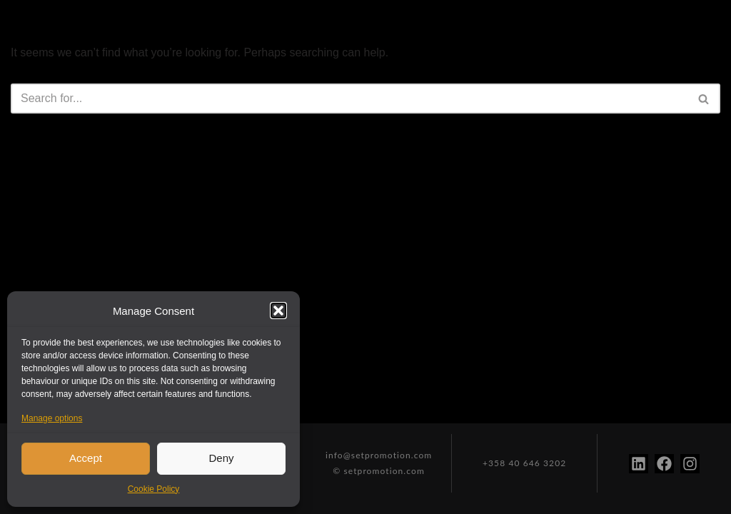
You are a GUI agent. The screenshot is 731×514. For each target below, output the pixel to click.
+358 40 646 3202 (524, 463)
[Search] (349, 99)
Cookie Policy (154, 489)
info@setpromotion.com (379, 455)
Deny (220, 458)
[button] (278, 310)
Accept (85, 458)
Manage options (51, 418)
